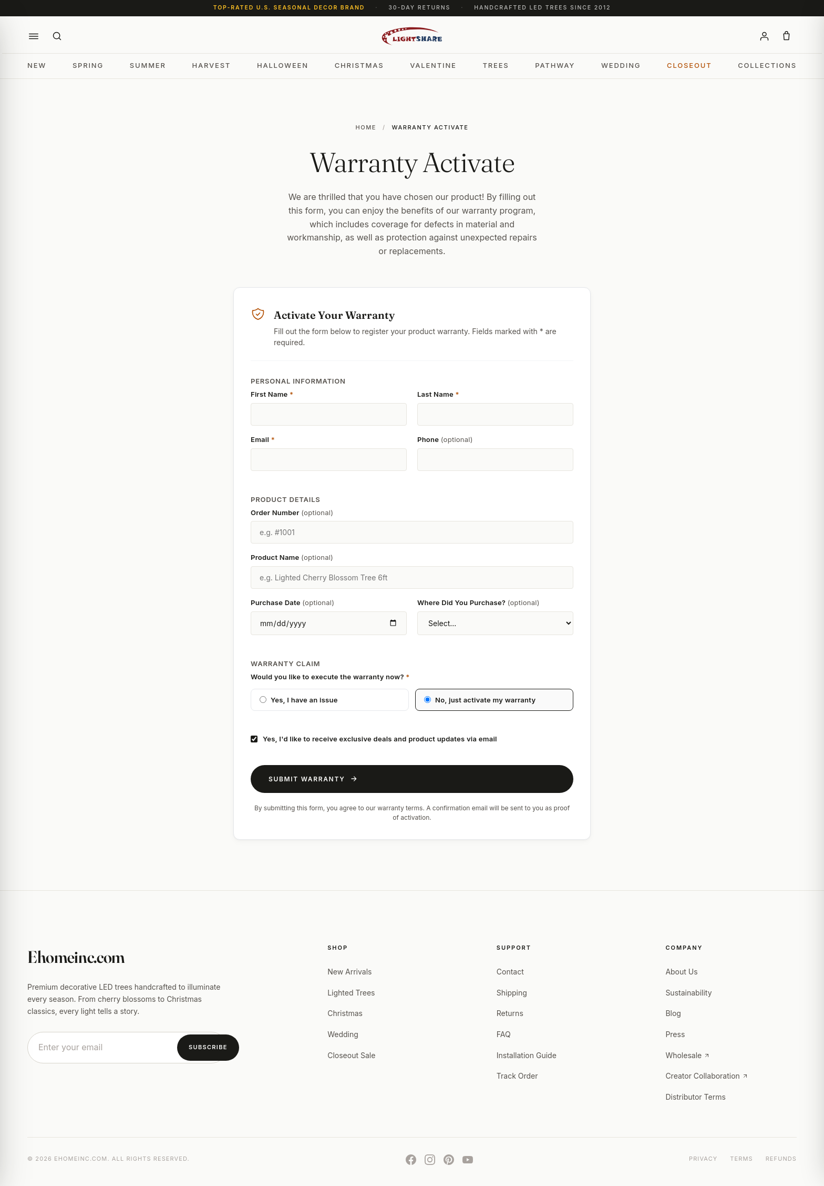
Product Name (292, 557)
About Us (681, 971)
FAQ (504, 1034)
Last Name (438, 394)
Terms (741, 1158)
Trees (495, 65)
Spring (88, 65)
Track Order (517, 1075)
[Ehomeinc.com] (412, 36)
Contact (510, 971)
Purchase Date (292, 602)
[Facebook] (411, 1159)
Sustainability (688, 992)
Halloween (282, 65)
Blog (673, 1013)
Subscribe (208, 1047)
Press (675, 1034)
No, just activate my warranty (479, 700)
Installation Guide (527, 1055)
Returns (510, 1013)
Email (263, 439)
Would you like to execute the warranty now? (330, 676)
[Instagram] (430, 1159)
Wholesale (687, 1055)
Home (365, 127)
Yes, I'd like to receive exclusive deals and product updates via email (374, 739)
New (36, 65)
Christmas (359, 65)
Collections (767, 65)
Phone (445, 439)
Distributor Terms (695, 1096)
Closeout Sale (351, 1055)
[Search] (56, 36)
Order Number (292, 512)
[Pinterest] (449, 1159)
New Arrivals (349, 971)
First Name (272, 394)
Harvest (211, 65)
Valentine (433, 65)
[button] (33, 36)
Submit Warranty (313, 779)
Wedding (621, 65)
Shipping (512, 992)
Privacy (703, 1158)
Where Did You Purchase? (478, 602)
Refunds (781, 1158)
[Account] (764, 36)
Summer (148, 65)
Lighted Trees (351, 992)
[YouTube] (467, 1159)
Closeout (689, 65)
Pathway (555, 65)
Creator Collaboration (706, 1075)
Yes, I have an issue (299, 700)
